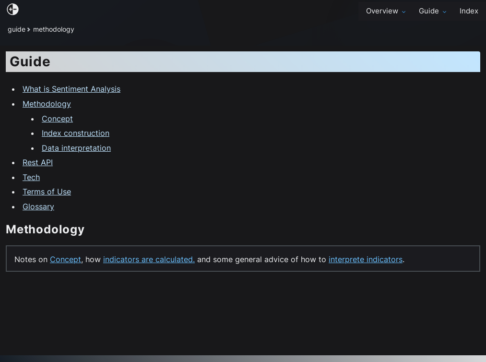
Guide (433, 11)
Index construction (75, 133)
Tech (31, 177)
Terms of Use (47, 191)
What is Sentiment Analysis (71, 89)
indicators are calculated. (149, 259)
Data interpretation (76, 148)
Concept (57, 118)
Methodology (47, 104)
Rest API (38, 162)
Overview (386, 11)
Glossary (38, 206)
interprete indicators (366, 259)
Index (469, 11)
